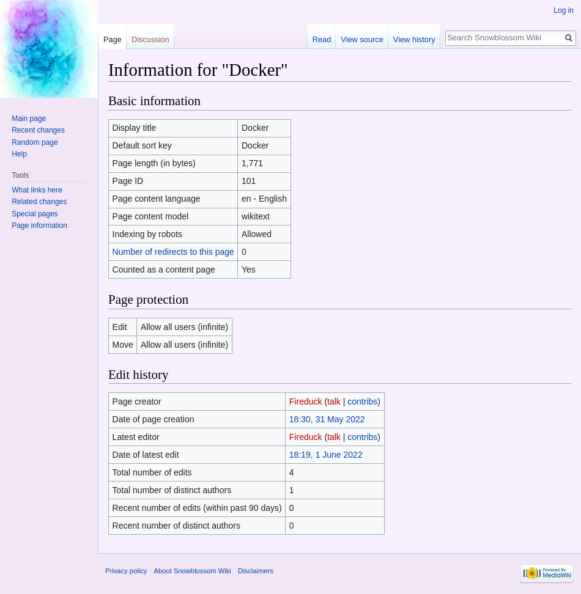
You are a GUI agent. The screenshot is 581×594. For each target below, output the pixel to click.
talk (334, 401)
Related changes (39, 201)
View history (414, 39)
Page (112, 39)
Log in (563, 10)
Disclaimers (255, 570)
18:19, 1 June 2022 (326, 455)
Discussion (150, 39)
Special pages (34, 214)
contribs (362, 401)
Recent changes (38, 130)
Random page (34, 142)
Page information (39, 225)
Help (19, 154)
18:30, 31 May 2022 (327, 419)
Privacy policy (126, 570)
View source (362, 39)
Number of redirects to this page (173, 252)
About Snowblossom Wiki (192, 570)
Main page (29, 118)
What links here (37, 190)
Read (322, 39)
